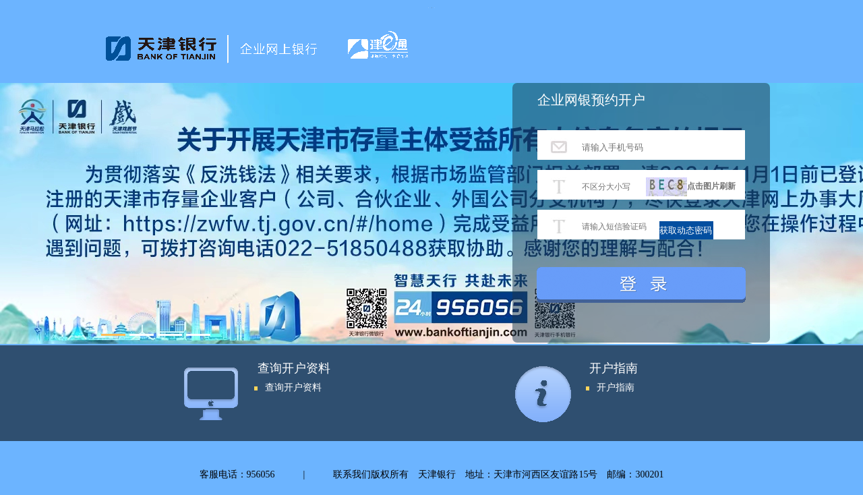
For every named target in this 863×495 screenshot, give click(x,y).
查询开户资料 (293, 387)
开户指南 (615, 387)
